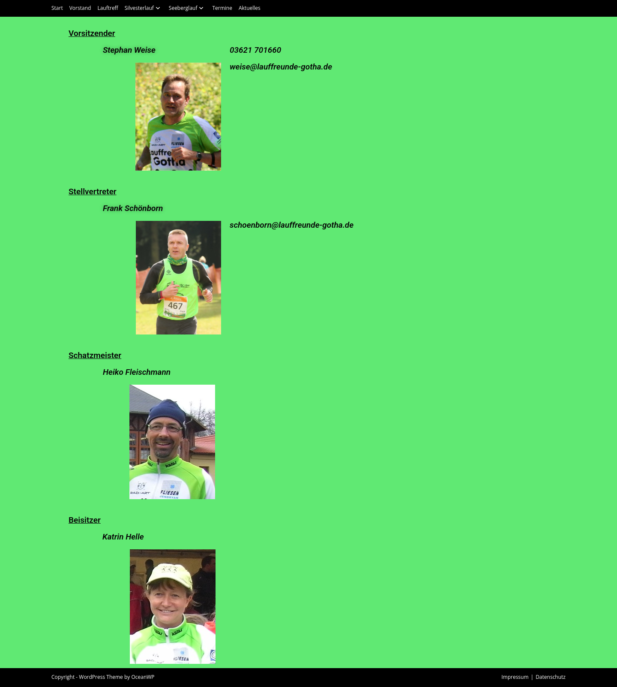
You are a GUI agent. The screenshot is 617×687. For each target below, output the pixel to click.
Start (57, 8)
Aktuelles (250, 8)
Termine (222, 8)
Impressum (514, 677)
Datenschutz (551, 677)
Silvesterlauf (143, 8)
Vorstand (80, 8)
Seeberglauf (187, 8)
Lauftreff (107, 8)
